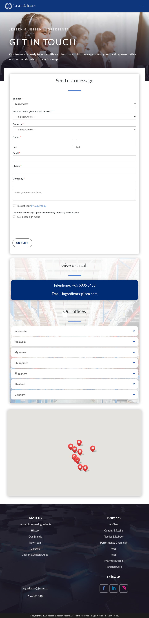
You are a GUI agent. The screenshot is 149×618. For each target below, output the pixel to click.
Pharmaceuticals (113, 560)
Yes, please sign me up (28, 216)
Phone (17, 165)
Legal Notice (97, 615)
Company (19, 178)
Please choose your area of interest (33, 111)
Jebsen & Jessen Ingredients (35, 524)
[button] (75, 449)
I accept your (31, 205)
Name (17, 136)
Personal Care (114, 566)
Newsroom (35, 542)
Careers (35, 548)
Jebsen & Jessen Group (35, 554)
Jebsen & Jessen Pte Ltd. (59, 615)
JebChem (113, 524)
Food (114, 548)
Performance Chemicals (113, 542)
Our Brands (35, 536)
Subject (17, 98)
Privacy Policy (38, 205)
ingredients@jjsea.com (79, 294)
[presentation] (36, 233)
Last (78, 147)
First (15, 147)
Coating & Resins (113, 530)
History (35, 530)
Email (16, 152)
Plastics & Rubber (114, 536)
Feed (114, 554)
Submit (22, 242)
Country (18, 124)
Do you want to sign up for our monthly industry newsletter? (46, 212)
